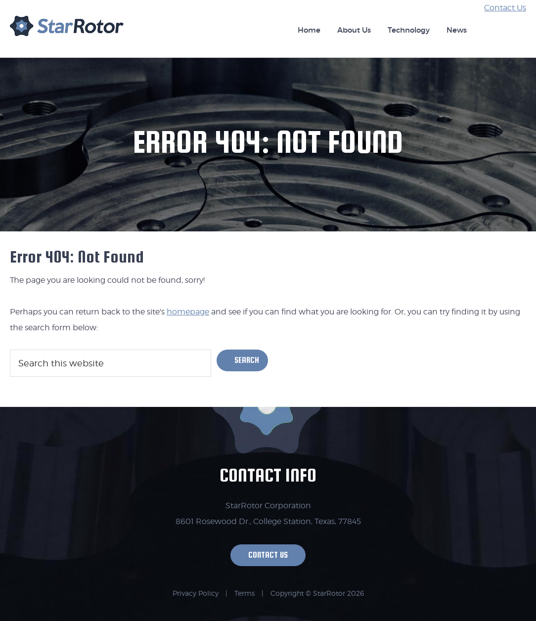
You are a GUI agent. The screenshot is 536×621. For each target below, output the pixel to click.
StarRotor (67, 30)
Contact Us (505, 7)
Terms (244, 593)
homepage (188, 311)
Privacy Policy (196, 593)
